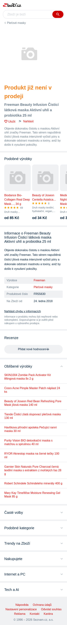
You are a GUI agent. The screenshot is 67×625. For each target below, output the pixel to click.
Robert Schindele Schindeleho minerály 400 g (33, 483)
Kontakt (34, 613)
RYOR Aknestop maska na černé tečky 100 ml (31, 455)
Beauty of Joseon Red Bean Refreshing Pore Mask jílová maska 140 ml (32, 403)
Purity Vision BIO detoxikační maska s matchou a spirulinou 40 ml (28, 442)
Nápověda (22, 604)
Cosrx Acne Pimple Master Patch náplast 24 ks (32, 390)
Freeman (39, 280)
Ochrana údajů (42, 604)
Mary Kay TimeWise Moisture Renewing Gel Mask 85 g (32, 494)
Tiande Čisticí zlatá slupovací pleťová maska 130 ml (32, 416)
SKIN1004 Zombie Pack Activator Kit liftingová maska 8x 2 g (27, 376)
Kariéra (48, 613)
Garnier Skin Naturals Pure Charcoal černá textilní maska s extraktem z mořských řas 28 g (32, 470)
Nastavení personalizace (21, 609)
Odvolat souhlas (51, 609)
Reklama (19, 613)
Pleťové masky (16, 22)
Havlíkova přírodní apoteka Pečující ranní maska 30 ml (30, 429)
